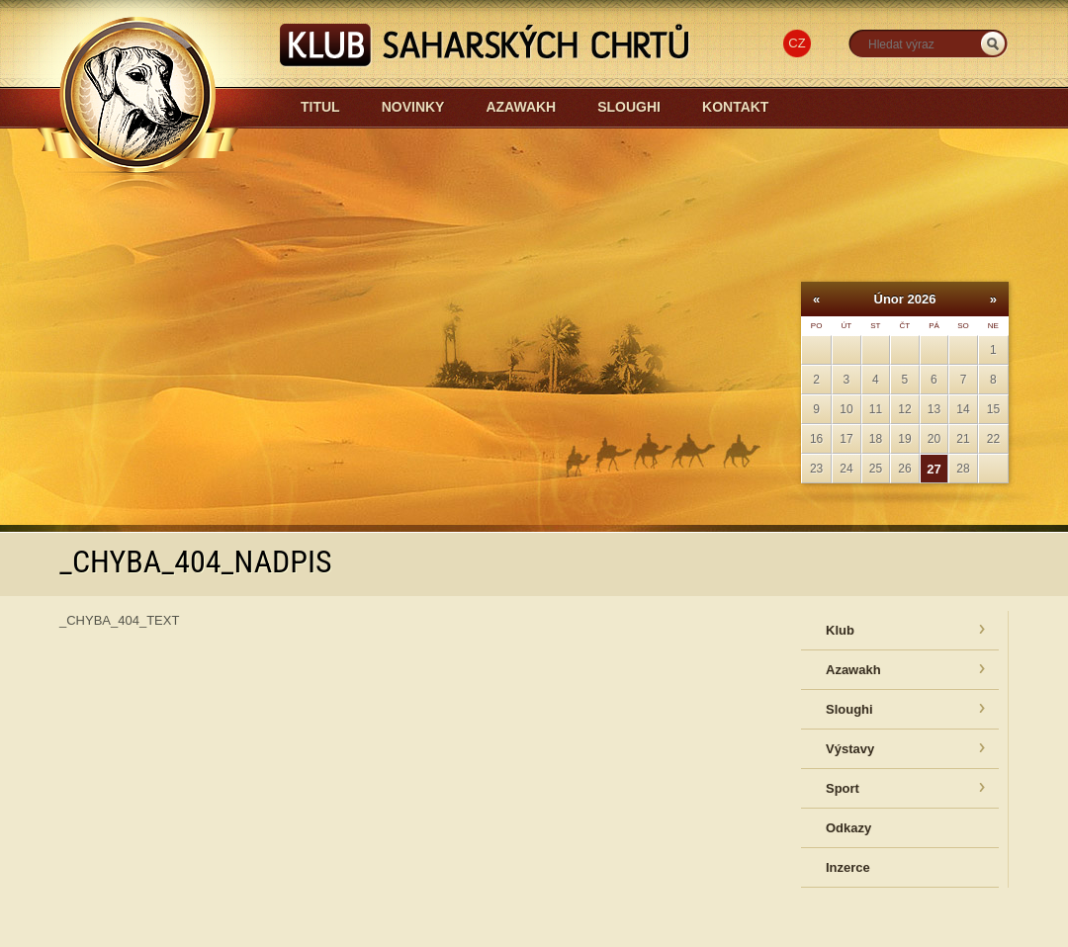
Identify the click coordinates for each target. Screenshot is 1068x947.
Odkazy (848, 827)
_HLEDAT (993, 44)
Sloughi (629, 107)
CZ (796, 43)
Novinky (413, 107)
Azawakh (521, 107)
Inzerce (848, 867)
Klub (840, 630)
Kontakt (735, 107)
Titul (320, 107)
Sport (842, 788)
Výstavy (850, 748)
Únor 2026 (905, 299)
